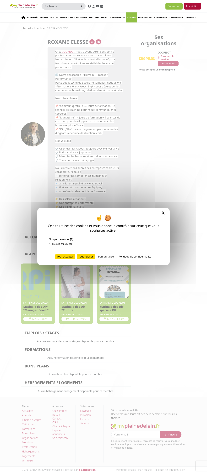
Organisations (117, 17)
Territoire (190, 17)
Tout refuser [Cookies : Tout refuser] (85, 256)
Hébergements (161, 17)
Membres (131, 17)
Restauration (145, 17)
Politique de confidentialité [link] (135, 256)
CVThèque (73, 17)
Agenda (44, 17)
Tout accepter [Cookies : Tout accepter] (65, 256)
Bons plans (101, 17)
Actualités (32, 17)
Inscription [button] (192, 6)
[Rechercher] (59, 6)
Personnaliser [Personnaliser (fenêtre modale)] (106, 256)
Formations (86, 17)
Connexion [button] (174, 6)
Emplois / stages (58, 17)
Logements (177, 17)
